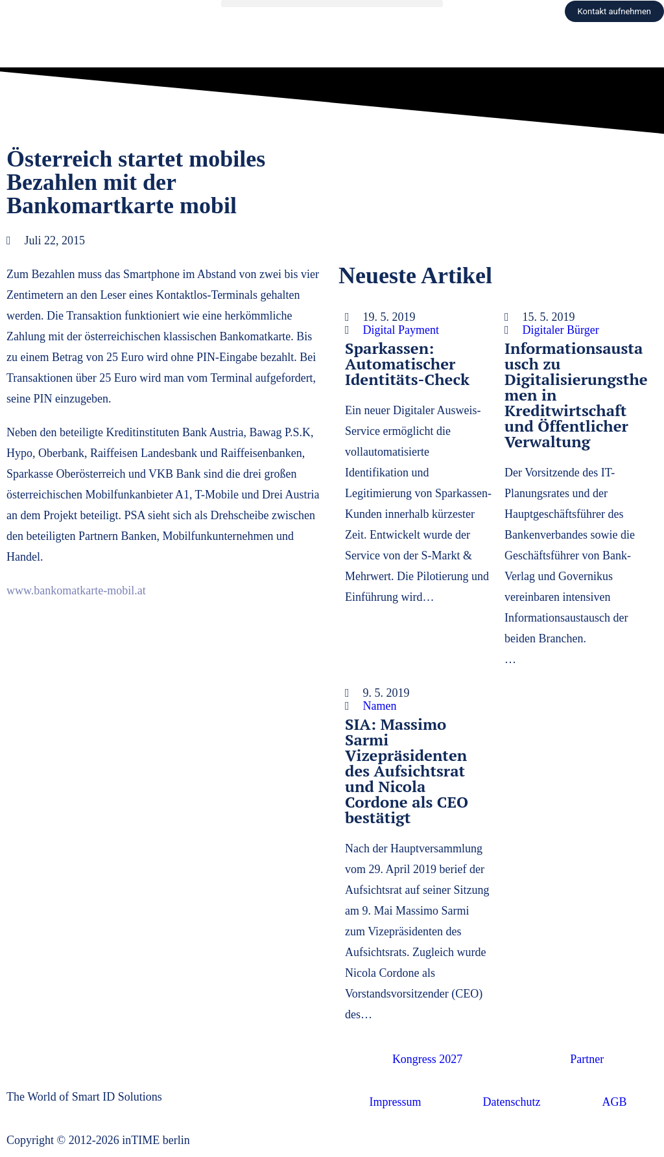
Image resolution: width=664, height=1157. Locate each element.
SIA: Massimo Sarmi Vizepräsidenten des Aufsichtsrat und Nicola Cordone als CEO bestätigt (406, 771)
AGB (614, 1101)
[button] (331, 3)
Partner (587, 1059)
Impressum (395, 1101)
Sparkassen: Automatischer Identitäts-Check (407, 364)
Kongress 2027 (427, 1059)
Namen (380, 705)
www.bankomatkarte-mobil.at (76, 590)
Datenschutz (512, 1101)
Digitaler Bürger (561, 329)
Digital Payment (401, 329)
